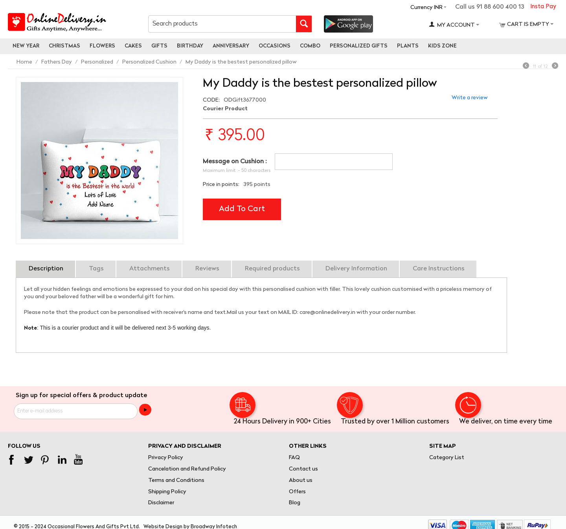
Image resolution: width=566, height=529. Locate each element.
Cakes (133, 46)
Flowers (102, 46)
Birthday (190, 46)
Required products (272, 269)
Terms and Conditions (176, 480)
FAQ (294, 458)
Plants (408, 46)
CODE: (211, 100)
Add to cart (242, 209)
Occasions (274, 46)
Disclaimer (161, 503)
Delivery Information (356, 269)
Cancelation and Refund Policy (187, 469)
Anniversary (231, 46)
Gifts (159, 46)
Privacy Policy (165, 458)
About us (300, 480)
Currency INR (426, 8)
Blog (294, 503)
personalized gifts (359, 46)
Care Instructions (439, 269)
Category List (446, 458)
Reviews (207, 269)
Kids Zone (442, 46)
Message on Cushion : (234, 162)
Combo (310, 46)
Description (46, 269)
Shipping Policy (167, 492)
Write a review (470, 98)
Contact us (303, 469)
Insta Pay (543, 7)
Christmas (64, 46)
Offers (297, 492)
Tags (96, 269)
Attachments (149, 269)
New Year (26, 46)
